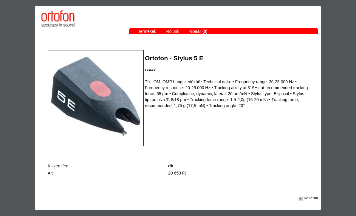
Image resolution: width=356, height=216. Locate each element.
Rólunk (172, 31)
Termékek (147, 31)
